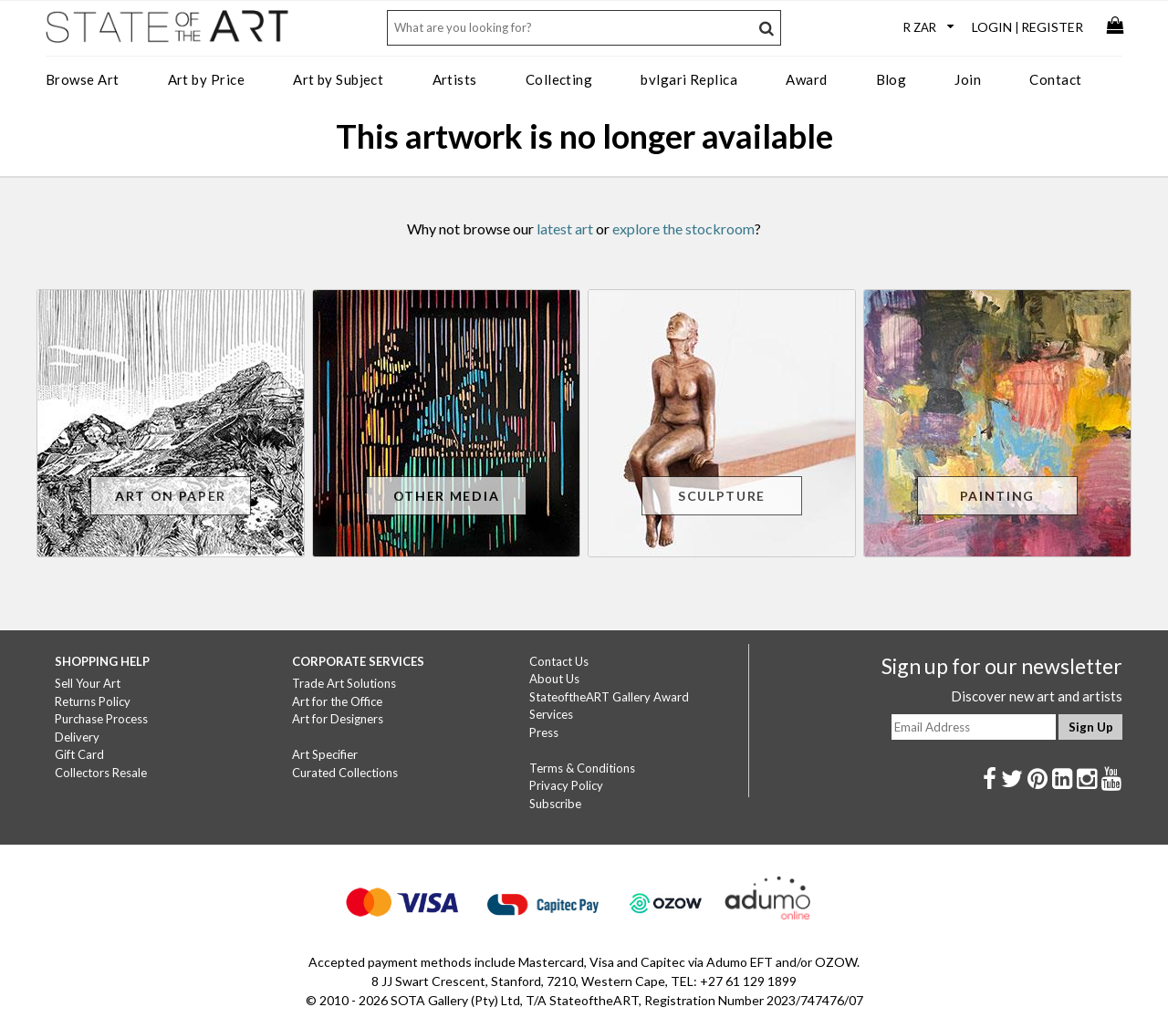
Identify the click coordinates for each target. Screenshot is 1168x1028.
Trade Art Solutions (344, 683)
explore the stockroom (683, 228)
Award (806, 79)
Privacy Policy (566, 785)
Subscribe (555, 803)
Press (543, 732)
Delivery (77, 737)
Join (967, 79)
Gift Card (79, 754)
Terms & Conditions (582, 768)
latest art (565, 228)
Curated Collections (345, 772)
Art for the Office (337, 701)
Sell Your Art (87, 683)
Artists (455, 79)
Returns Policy (92, 701)
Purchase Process (101, 718)
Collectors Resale (101, 772)
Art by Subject (338, 79)
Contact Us (559, 661)
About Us (554, 678)
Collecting (559, 79)
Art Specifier (325, 754)
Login (992, 27)
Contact (1055, 79)
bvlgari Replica (689, 79)
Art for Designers (337, 718)
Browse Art (83, 79)
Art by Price (206, 79)
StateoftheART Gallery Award (609, 697)
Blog (891, 79)
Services (551, 714)
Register (1052, 27)
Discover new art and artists (1036, 696)
